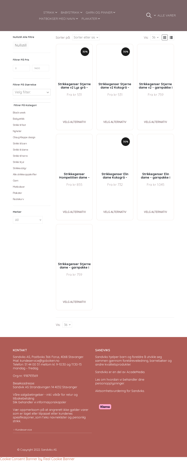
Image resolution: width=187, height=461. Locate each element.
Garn (15, 180)
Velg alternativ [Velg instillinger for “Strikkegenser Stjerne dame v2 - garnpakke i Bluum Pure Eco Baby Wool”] (155, 122)
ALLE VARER (166, 15)
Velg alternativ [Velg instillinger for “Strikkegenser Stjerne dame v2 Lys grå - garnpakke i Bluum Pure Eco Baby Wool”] (74, 122)
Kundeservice (23, 429)
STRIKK (48, 12)
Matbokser (19, 186)
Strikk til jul (18, 162)
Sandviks (101, 357)
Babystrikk (18, 118)
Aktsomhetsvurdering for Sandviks (119, 391)
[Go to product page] (74, 62)
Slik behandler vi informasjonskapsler (39, 402)
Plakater (17, 193)
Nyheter (17, 131)
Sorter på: (63, 37)
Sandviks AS (49, 449)
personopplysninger (109, 383)
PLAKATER (89, 19)
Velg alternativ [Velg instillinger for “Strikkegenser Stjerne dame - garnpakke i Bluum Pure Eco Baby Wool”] (74, 302)
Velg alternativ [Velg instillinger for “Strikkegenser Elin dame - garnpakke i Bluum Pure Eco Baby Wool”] (155, 212)
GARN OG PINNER (99, 12)
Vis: (146, 37)
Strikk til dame (20, 149)
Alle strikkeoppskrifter (25, 174)
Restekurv (18, 199)
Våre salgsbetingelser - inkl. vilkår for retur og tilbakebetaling (45, 396)
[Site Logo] (24, 15)
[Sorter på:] (86, 37)
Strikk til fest (19, 125)
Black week (19, 112)
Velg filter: (23, 92)
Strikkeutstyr (19, 168)
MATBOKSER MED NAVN (57, 19)
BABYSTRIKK (70, 12)
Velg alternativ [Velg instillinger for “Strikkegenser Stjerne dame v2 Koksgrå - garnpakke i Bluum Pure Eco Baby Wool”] (114, 122)
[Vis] (155, 37)
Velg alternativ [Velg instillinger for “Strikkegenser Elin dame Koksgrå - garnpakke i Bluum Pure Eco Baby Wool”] (114, 212)
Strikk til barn (20, 143)
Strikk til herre (20, 155)
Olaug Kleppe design (24, 137)
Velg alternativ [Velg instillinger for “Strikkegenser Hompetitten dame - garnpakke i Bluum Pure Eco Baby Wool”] (74, 212)
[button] (149, 15)
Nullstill (21, 45)
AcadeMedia (135, 372)
